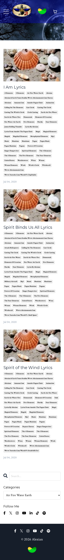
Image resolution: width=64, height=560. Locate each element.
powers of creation (35, 146)
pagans (22, 146)
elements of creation (43, 117)
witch (23, 165)
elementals (28, 117)
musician (15, 141)
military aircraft (10, 281)
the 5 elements (10, 156)
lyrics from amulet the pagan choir (18, 132)
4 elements (8, 93)
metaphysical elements (39, 136)
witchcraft (46, 165)
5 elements (20, 93)
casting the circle (44, 107)
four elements (51, 122)
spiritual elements (29, 151)
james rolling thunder (13, 127)
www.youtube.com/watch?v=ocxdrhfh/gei (21, 451)
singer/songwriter (11, 151)
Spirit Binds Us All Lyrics (27, 227)
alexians (7, 103)
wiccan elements (11, 165)
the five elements (26, 156)
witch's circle (34, 165)
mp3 (52, 136)
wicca (33, 160)
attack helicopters (11, 248)
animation (50, 103)
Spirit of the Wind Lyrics (27, 367)
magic (38, 132)
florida (40, 122)
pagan (34, 141)
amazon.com (19, 103)
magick (7, 136)
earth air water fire (12, 117)
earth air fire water (49, 112)
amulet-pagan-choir (35, 103)
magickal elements (20, 136)
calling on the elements (13, 107)
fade (56, 398)
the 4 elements (45, 151)
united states (9, 160)
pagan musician (10, 146)
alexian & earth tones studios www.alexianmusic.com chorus (28, 98)
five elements (29, 122)
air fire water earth (35, 93)
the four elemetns (43, 156)
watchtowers (23, 160)
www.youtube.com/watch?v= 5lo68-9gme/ (20, 315)
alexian (49, 93)
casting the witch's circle (14, 112)
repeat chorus (28, 427)
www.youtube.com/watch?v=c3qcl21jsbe (20, 175)
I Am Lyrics (14, 87)
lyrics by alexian (31, 127)
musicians (25, 141)
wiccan (41, 160)
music (6, 141)
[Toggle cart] (55, 11)
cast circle (30, 107)
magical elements (49, 132)
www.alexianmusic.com (14, 170)
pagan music (44, 141)
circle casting (32, 112)
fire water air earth (12, 122)
